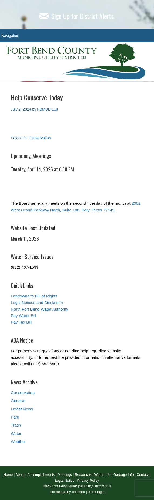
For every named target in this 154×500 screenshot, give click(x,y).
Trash (16, 425)
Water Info (102, 475)
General (18, 400)
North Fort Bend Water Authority (39, 309)
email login (96, 492)
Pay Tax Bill (21, 322)
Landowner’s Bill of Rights (34, 296)
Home (8, 475)
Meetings (65, 475)
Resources (83, 475)
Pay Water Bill (23, 315)
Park (15, 417)
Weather (18, 441)
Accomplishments (41, 475)
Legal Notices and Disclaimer (37, 302)
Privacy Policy (88, 480)
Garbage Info (123, 475)
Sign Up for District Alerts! (77, 16)
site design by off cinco (67, 492)
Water (16, 433)
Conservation (40, 138)
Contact (142, 475)
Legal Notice (64, 480)
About (20, 475)
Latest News (22, 409)
